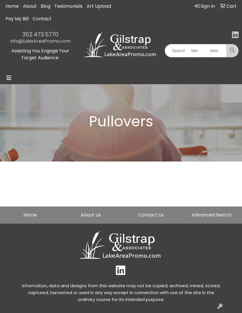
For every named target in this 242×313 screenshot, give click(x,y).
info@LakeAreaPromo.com (40, 41)
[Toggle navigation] (9, 78)
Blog (45, 6)
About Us (91, 215)
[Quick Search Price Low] (198, 50)
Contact (42, 18)
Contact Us (151, 215)
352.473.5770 (40, 34)
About (30, 6)
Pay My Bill (17, 18)
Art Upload (99, 6)
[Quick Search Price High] (217, 50)
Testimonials (68, 6)
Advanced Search (212, 215)
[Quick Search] (177, 50)
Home (12, 6)
